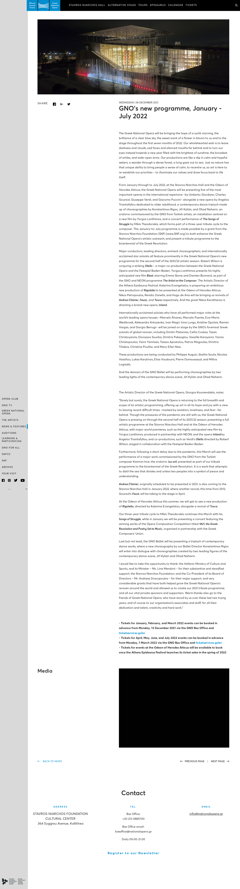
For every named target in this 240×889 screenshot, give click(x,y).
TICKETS (192, 5)
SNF (4, 461)
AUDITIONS (9, 433)
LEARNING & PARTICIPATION (12, 440)
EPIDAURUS (159, 5)
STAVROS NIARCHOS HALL (88, 5)
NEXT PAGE (218, 761)
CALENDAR (176, 5)
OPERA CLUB (10, 399)
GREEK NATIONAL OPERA (13, 412)
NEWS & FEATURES (14, 427)
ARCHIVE (7, 467)
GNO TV (7, 406)
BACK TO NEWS (53, 761)
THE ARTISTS (10, 420)
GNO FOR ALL (11, 448)
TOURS (144, 5)
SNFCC (6, 454)
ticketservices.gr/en (132, 632)
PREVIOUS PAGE (195, 761)
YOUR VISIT (9, 473)
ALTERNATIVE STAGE (123, 5)
